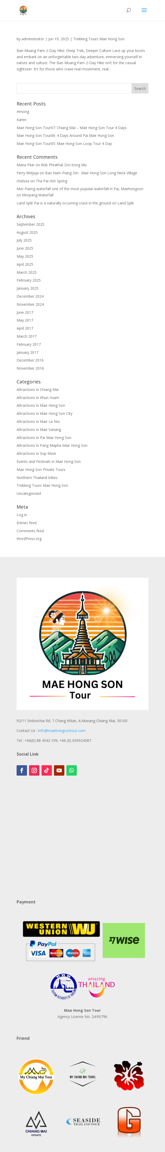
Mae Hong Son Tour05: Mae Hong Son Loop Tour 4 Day (64, 143)
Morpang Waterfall (37, 194)
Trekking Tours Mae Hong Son (99, 38)
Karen (21, 119)
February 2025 (29, 280)
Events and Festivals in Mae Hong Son (49, 461)
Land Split (126, 203)
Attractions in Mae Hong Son (41, 405)
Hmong (23, 111)
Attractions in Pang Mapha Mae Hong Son (52, 445)
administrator (33, 38)
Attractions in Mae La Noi (38, 421)
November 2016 (30, 368)
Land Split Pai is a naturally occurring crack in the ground (64, 203)
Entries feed (27, 522)
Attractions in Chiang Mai (38, 389)
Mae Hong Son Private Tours (41, 469)
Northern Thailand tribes (37, 477)
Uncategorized (29, 493)
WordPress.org (29, 538)
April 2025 (25, 264)
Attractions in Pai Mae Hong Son (44, 437)
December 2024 (30, 296)
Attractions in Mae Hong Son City (44, 413)
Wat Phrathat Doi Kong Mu (64, 164)
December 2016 (30, 360)
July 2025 (24, 240)
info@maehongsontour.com (62, 730)
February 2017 (29, 344)
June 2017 (25, 312)
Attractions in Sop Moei (36, 453)
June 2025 (25, 248)
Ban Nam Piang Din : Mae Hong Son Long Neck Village (91, 172)
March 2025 (27, 272)
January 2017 (27, 352)
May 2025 (25, 256)
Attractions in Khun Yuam (38, 397)
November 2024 (30, 304)
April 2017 (25, 328)
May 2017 (25, 320)
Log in (22, 514)
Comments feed (30, 530)
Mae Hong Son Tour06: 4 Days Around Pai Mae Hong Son (65, 135)
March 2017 (27, 336)
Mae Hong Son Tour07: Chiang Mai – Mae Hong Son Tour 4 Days (72, 127)
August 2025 (27, 232)
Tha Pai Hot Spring (51, 180)
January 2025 (27, 288)
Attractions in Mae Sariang (39, 429)
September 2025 (30, 224)
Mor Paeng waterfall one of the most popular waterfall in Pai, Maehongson (80, 188)
